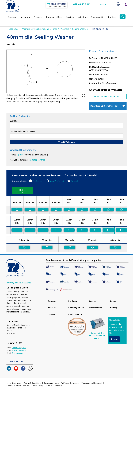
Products (38, 17)
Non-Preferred (56, 181)
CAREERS (102, 4)
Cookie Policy (37, 385)
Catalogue (13, 28)
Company (12, 17)
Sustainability (97, 17)
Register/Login (75, 314)
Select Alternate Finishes (107, 96)
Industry (113, 308)
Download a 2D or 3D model (103, 106)
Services (70, 17)
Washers (64, 28)
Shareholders (17, 353)
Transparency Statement (91, 383)
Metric (22, 190)
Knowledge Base (54, 17)
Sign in (20, 154)
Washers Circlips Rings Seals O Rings (39, 28)
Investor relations (19, 350)
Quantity (13, 121)
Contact (112, 17)
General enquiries (19, 347)
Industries (83, 17)
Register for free (37, 159)
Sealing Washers (80, 28)
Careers (51, 314)
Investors (25, 17)
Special (74, 181)
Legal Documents (13, 383)
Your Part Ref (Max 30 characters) (24, 131)
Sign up (114, 339)
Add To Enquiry (66, 142)
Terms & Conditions (32, 383)
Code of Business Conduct (17, 385)
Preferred (37, 181)
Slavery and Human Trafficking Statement (61, 383)
